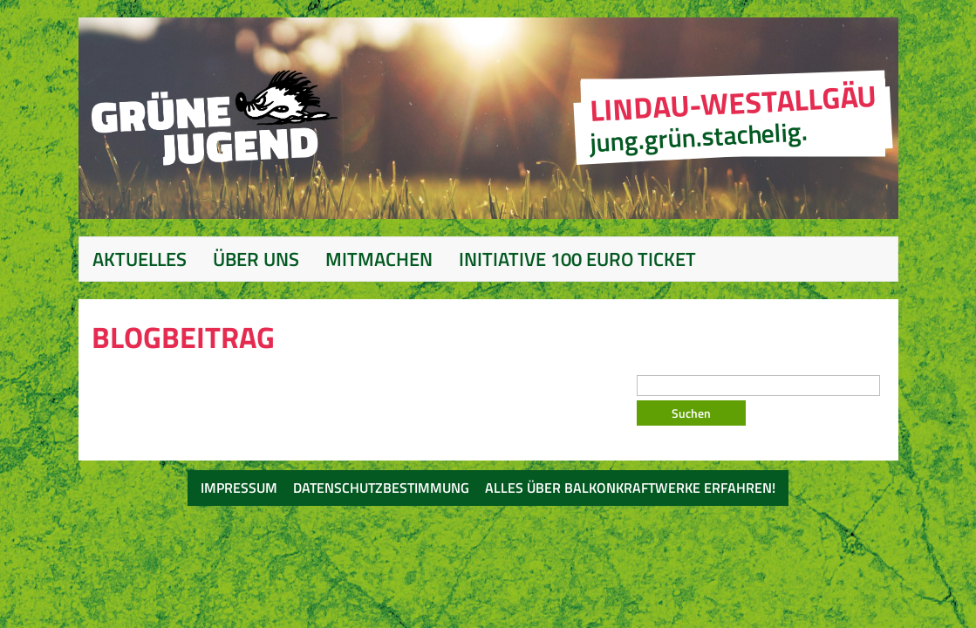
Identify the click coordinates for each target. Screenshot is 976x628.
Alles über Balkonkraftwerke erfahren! (630, 487)
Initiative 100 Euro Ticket (577, 259)
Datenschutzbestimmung (381, 487)
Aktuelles (139, 259)
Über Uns (256, 259)
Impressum (239, 487)
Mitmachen (379, 259)
